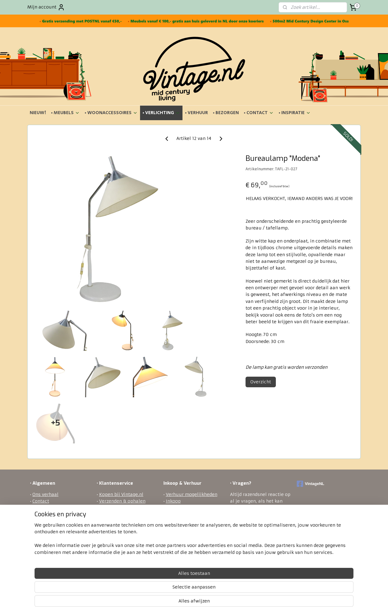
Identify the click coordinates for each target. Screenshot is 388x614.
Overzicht (260, 382)
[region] (154, 590)
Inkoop (173, 501)
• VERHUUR (196, 113)
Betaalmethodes (117, 521)
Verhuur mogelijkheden (191, 494)
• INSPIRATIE (295, 113)
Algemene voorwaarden (58, 508)
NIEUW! (38, 113)
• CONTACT (259, 113)
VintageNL (310, 483)
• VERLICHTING (161, 113)
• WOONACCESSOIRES (111, 113)
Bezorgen (109, 508)
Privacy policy (114, 528)
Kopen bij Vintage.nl (121, 494)
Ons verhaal (45, 494)
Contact (40, 501)
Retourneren (113, 514)
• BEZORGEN (226, 113)
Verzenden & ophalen (122, 501)
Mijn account (46, 7)
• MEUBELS (65, 113)
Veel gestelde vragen (121, 535)
